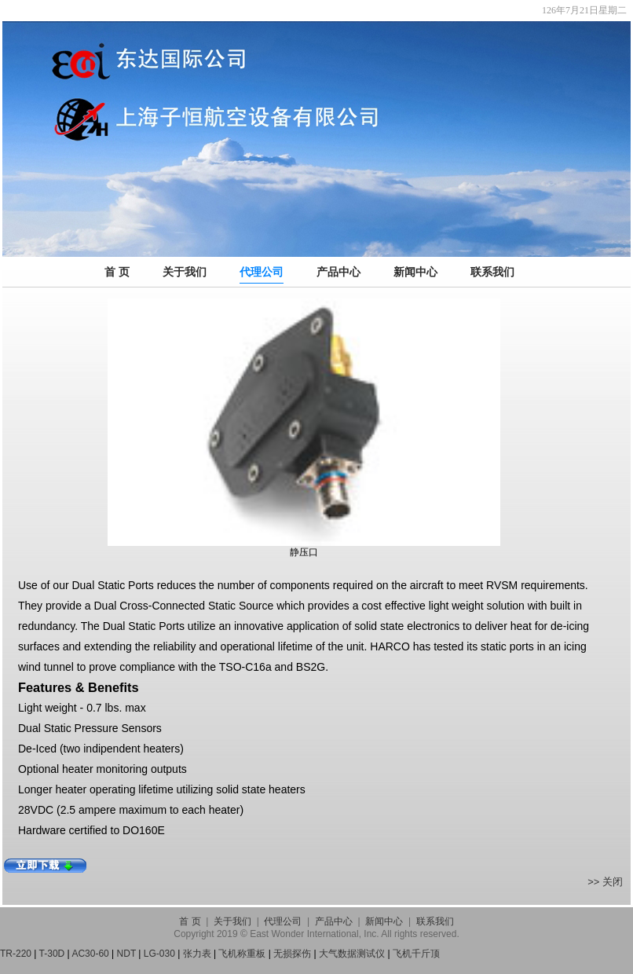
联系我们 (492, 271)
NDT (126, 953)
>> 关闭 (605, 882)
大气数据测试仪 (352, 953)
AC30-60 (89, 953)
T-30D (52, 953)
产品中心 (338, 271)
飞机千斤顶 (416, 953)
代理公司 (262, 271)
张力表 (197, 953)
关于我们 (185, 271)
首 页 (117, 271)
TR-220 (15, 953)
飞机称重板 (241, 953)
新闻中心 (415, 271)
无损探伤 (292, 953)
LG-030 (159, 953)
